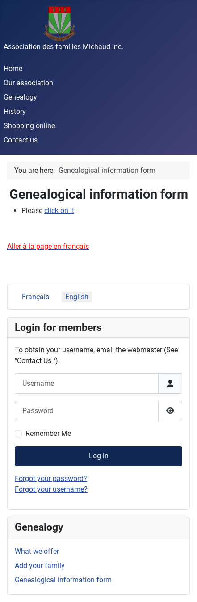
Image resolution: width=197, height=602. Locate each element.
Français (35, 297)
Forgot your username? (51, 489)
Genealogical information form (63, 580)
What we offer (37, 551)
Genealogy (20, 97)
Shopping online (29, 125)
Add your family (40, 565)
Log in (99, 456)
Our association (28, 83)
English (76, 297)
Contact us (21, 140)
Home (13, 68)
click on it (59, 210)
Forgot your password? (51, 478)
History (15, 111)
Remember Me (48, 433)
